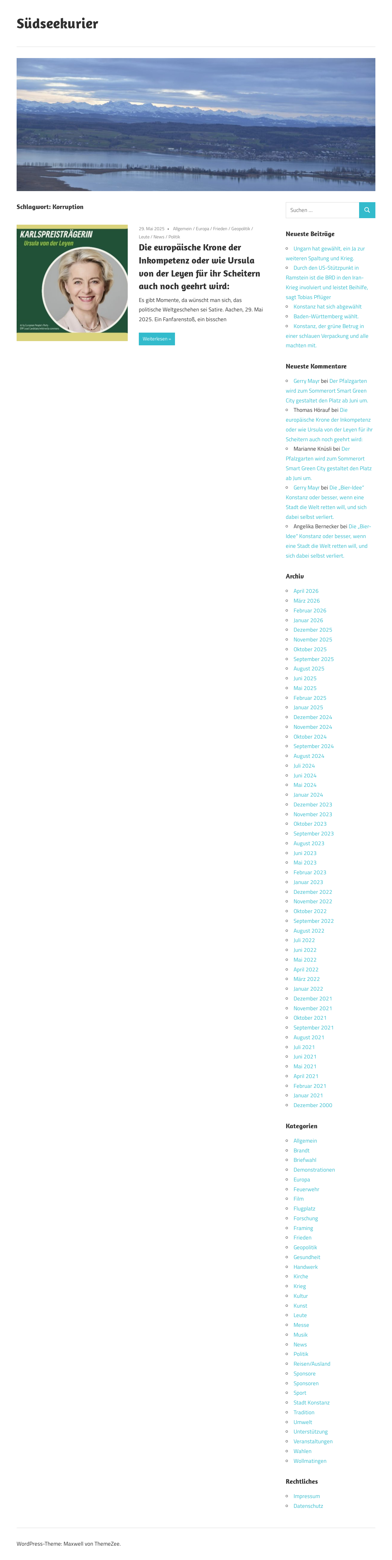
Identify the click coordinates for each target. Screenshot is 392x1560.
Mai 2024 (305, 785)
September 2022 (314, 921)
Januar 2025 (308, 707)
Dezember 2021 (313, 998)
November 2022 (313, 901)
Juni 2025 (305, 678)
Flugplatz (304, 1208)
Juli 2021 (304, 1047)
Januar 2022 (308, 988)
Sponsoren (306, 1383)
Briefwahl (305, 1160)
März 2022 (307, 979)
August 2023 (309, 843)
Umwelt (303, 1422)
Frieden (220, 228)
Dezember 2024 (313, 717)
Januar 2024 (308, 794)
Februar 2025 (310, 698)
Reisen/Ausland (312, 1363)
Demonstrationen (314, 1169)
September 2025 (314, 659)
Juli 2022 (304, 940)
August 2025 (309, 668)
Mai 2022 (305, 959)
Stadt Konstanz (312, 1402)
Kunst (300, 1305)
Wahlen (303, 1451)
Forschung (306, 1218)
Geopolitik (240, 228)
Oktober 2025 (310, 649)
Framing (303, 1228)
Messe (301, 1325)
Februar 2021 (310, 1086)
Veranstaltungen (313, 1441)
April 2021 (306, 1076)
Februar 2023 (310, 872)
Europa (202, 228)
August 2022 (309, 930)
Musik (301, 1334)
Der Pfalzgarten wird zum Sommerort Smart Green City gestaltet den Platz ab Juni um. (327, 391)
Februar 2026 (310, 610)
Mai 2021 (305, 1066)
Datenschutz (308, 1506)
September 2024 (314, 746)
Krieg (300, 1286)
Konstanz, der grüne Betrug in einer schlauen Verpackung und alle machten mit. (327, 336)
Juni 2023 (305, 853)
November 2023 (313, 814)
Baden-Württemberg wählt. (326, 316)
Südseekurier (57, 23)
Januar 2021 (308, 1095)
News (159, 236)
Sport (300, 1392)
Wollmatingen (310, 1461)
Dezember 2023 (313, 804)
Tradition (304, 1412)
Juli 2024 (304, 765)
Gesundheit (307, 1257)
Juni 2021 (305, 1056)
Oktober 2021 (310, 1017)
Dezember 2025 (313, 629)
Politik (174, 236)
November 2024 (313, 727)
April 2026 (306, 591)
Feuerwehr (306, 1189)
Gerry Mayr (307, 381)
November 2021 (313, 1008)
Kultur (301, 1296)
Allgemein (182, 228)
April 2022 (306, 969)
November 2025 (313, 639)
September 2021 (314, 1027)
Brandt (302, 1150)
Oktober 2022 (310, 911)
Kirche (301, 1276)
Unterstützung (311, 1431)
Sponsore (305, 1373)
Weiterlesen (155, 338)
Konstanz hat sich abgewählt (328, 306)
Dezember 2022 (313, 892)
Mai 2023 (305, 862)
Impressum (307, 1496)
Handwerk (306, 1267)
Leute (144, 236)
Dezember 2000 (313, 1105)
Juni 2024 (305, 775)
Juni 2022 (305, 950)
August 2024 (309, 756)
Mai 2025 (305, 688)
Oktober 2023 (310, 823)
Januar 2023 (308, 882)
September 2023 (314, 833)
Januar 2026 (308, 620)
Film (299, 1198)
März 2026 (307, 600)
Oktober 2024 (310, 736)
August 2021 (309, 1037)
